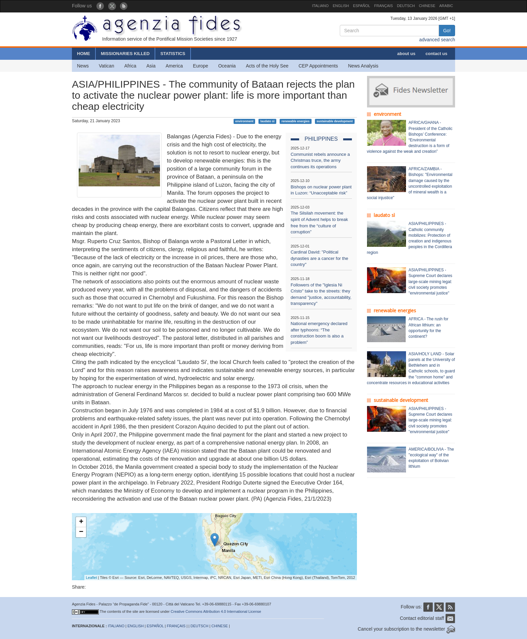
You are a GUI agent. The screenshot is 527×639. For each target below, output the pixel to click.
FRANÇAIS (383, 6)
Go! (447, 30)
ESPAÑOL (361, 6)
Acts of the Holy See (267, 66)
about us (406, 53)
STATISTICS (172, 53)
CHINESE (427, 6)
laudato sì (267, 121)
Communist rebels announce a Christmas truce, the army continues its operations (320, 160)
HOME (83, 53)
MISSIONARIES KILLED (125, 53)
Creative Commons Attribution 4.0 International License (216, 611)
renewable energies (296, 121)
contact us (436, 53)
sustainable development (335, 121)
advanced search (437, 39)
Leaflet (91, 578)
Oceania (227, 66)
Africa (130, 66)
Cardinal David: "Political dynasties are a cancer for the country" (319, 258)
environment (244, 121)
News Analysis (363, 66)
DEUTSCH (406, 6)
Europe (200, 66)
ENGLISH (341, 6)
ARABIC (446, 6)
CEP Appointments (318, 66)
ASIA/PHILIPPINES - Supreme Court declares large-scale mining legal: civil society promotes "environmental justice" (430, 281)
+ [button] (81, 522)
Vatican (106, 66)
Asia (150, 66)
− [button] (81, 532)
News (83, 66)
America (174, 66)
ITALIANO (320, 6)
